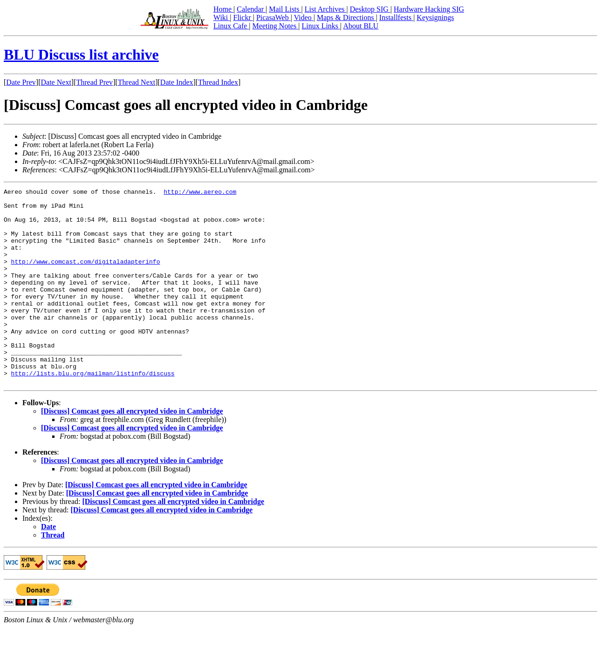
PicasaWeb (273, 17)
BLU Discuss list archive (81, 54)
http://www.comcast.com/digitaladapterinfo (85, 276)
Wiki (221, 17)
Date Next (56, 82)
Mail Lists (285, 9)
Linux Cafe (231, 26)
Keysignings (435, 17)
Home (223, 9)
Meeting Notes (276, 26)
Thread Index (218, 82)
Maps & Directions (346, 17)
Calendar (251, 9)
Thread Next (136, 82)
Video (304, 17)
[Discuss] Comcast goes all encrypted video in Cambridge (132, 450)
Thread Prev (94, 82)
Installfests (396, 17)
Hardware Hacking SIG (429, 9)
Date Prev (21, 82)
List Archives (326, 9)
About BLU (360, 26)
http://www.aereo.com (200, 193)
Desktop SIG (370, 9)
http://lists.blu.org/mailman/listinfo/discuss (93, 411)
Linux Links (320, 26)
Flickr (243, 17)
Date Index (176, 82)
